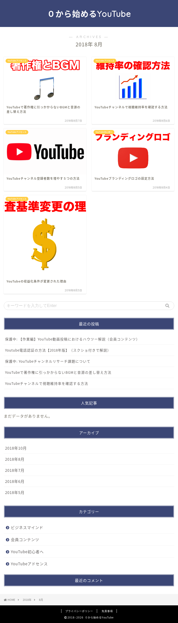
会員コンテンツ (25, 539)
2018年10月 (16, 448)
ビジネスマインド (27, 527)
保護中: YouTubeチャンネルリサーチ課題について (48, 361)
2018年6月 (15, 481)
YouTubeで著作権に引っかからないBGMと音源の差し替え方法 (58, 372)
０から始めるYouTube (89, 14)
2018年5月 (15, 492)
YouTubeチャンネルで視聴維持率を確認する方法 (46, 383)
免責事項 (107, 611)
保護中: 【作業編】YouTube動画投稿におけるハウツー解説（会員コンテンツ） (72, 338)
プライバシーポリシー (79, 611)
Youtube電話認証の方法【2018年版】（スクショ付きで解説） (58, 350)
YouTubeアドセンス (29, 564)
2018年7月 (15, 470)
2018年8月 (15, 459)
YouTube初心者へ (27, 551)
